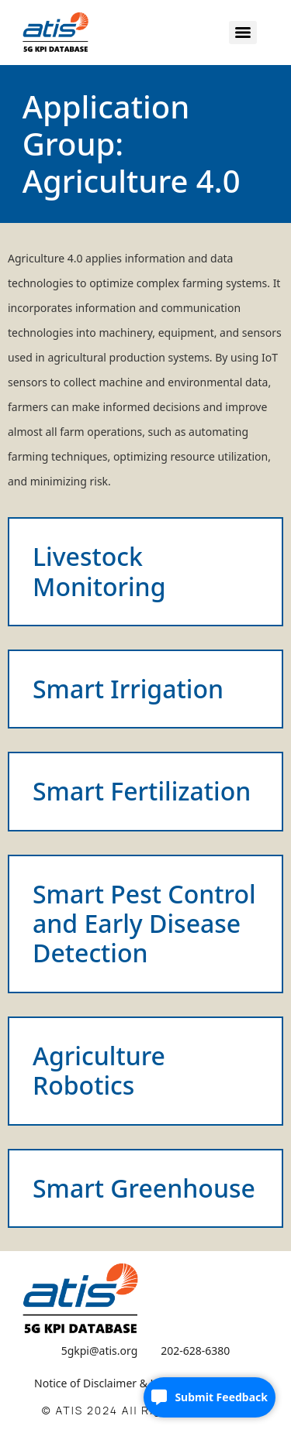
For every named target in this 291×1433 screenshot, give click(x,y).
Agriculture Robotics (99, 1070)
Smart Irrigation (128, 688)
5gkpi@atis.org (99, 1350)
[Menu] (243, 32)
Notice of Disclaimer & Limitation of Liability (145, 1383)
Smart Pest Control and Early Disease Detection (144, 923)
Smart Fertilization (142, 790)
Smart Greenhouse (144, 1188)
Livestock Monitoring (99, 571)
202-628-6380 (195, 1350)
